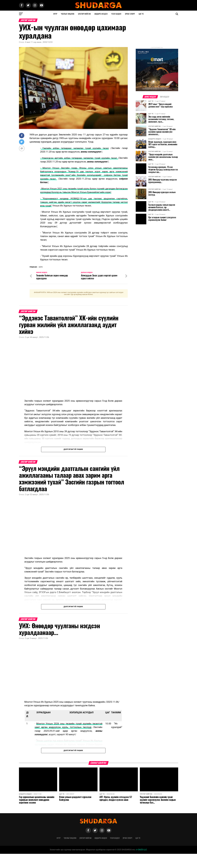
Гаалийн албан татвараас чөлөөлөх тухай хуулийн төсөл (75, 148)
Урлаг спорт (130, 14)
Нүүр (55, 14)
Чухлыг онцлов (67, 14)
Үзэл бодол (116, 14)
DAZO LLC (141, 850)
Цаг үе (141, 14)
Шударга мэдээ (101, 14)
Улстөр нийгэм (84, 14)
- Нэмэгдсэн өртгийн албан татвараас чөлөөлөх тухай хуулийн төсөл (79, 158)
